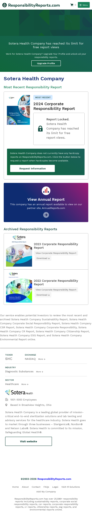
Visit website (28, 441)
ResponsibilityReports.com (54, 478)
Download (41, 258)
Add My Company (46, 491)
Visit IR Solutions (70, 487)
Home (15, 487)
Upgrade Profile (46, 63)
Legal (55, 487)
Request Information (32, 168)
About (25, 487)
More (40, 359)
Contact (36, 487)
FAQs (46, 487)
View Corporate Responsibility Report (56, 253)
